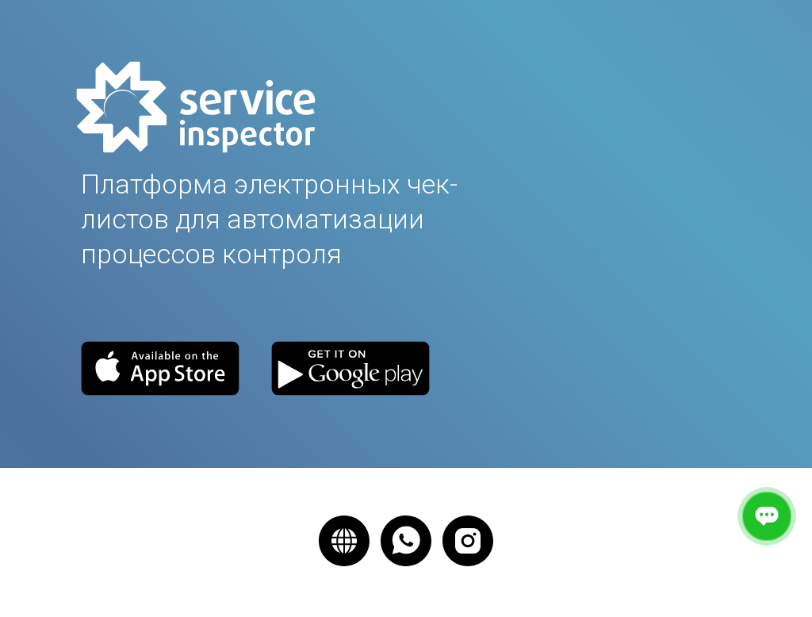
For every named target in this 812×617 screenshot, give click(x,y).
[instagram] (467, 540)
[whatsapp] (406, 540)
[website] (344, 540)
